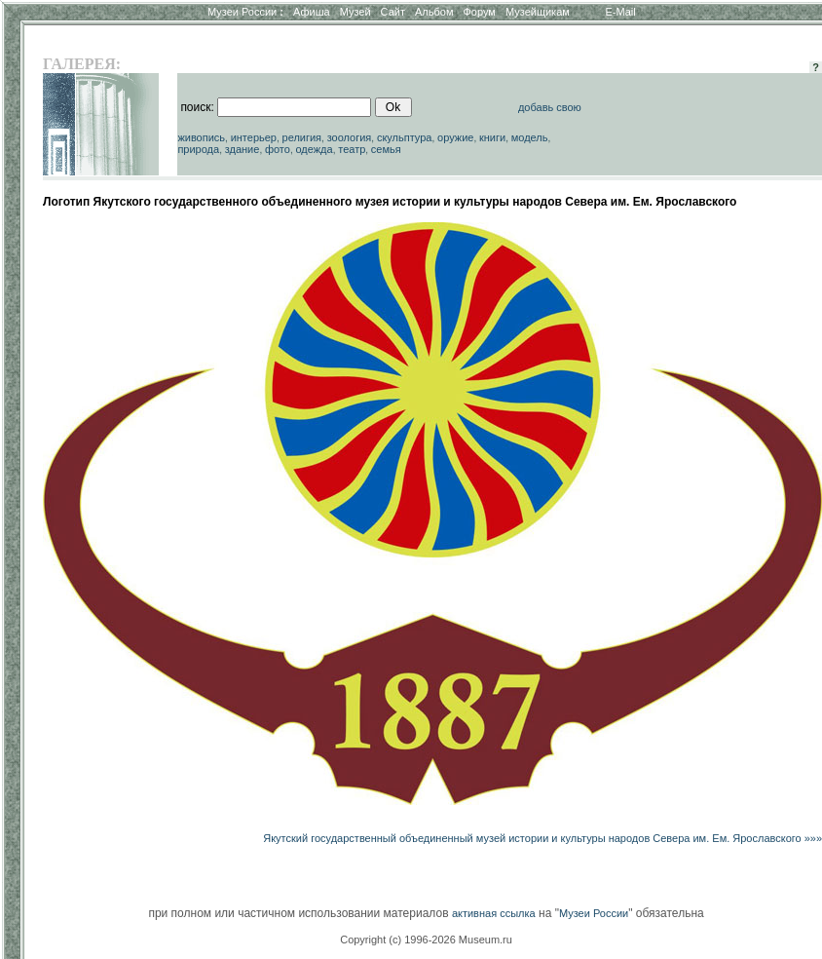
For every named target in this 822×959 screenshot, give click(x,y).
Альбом (434, 12)
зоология (349, 137)
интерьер (254, 137)
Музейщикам (537, 12)
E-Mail (621, 12)
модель (529, 137)
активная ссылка (494, 913)
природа (198, 149)
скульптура (404, 137)
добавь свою (549, 107)
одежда (313, 149)
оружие (455, 137)
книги (492, 137)
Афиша (311, 12)
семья (386, 149)
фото (277, 149)
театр (351, 149)
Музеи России (245, 12)
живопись (201, 137)
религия (302, 137)
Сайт (393, 12)
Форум (479, 12)
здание (242, 149)
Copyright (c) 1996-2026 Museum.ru (426, 939)
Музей (355, 12)
